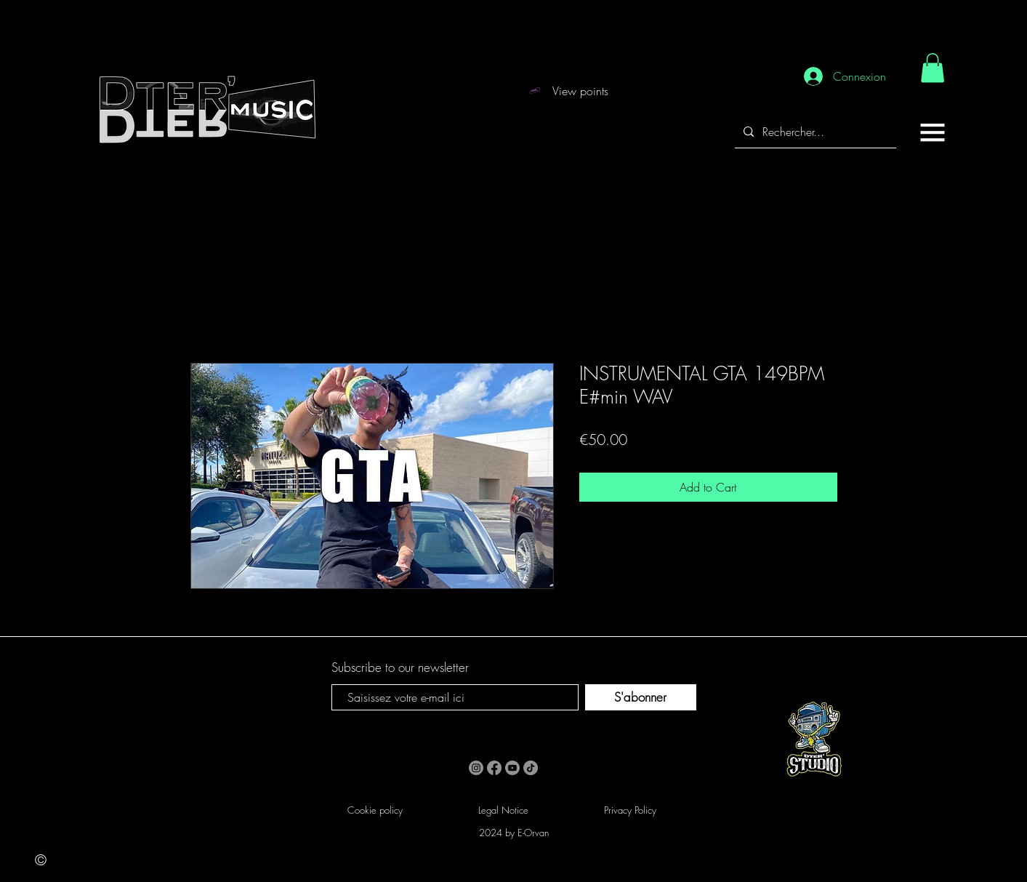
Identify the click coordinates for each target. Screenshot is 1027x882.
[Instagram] (476, 768)
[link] (932, 68)
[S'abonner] (640, 697)
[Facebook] (494, 768)
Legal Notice (503, 810)
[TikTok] (530, 768)
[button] (932, 132)
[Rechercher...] (814, 132)
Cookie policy (375, 810)
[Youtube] (512, 768)
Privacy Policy (630, 810)
